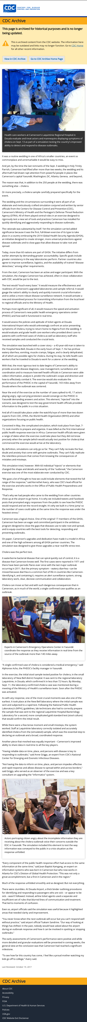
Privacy (5, 997)
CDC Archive (14, 20)
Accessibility (8, 992)
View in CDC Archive (14, 58)
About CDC (7, 988)
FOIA (4, 1001)
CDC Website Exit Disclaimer (15, 1018)
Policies (5, 1009)
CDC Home (77, 45)
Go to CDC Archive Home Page (47, 58)
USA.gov (6, 1013)
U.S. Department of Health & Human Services (23, 1005)
